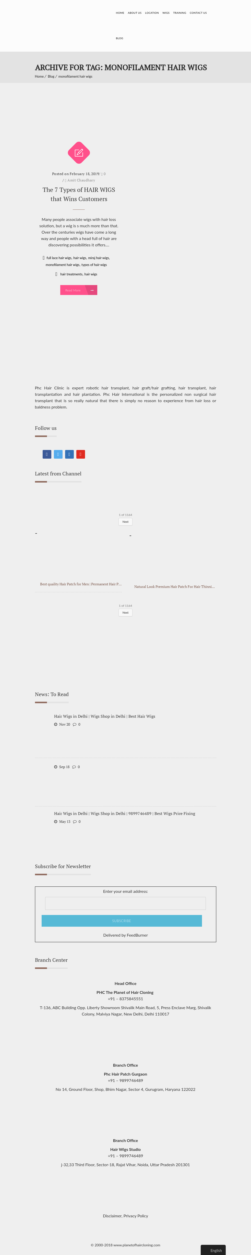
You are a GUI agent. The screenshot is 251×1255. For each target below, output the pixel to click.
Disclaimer (112, 1214)
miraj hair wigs (98, 257)
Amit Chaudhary (81, 179)
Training (179, 12)
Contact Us (198, 12)
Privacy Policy (136, 1214)
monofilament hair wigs (75, 76)
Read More (79, 289)
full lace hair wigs (58, 257)
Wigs (166, 12)
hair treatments (71, 273)
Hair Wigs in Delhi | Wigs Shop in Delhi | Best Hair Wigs (104, 715)
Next (126, 520)
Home (120, 12)
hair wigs (79, 257)
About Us (135, 12)
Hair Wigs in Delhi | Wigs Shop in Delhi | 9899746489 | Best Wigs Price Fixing (124, 812)
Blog (119, 38)
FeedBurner (137, 934)
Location (152, 12)
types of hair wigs (94, 264)
